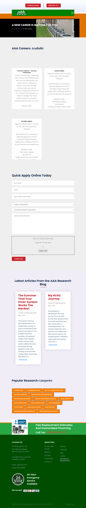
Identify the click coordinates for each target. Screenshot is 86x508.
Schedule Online (33, 5)
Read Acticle (23, 360)
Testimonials (48, 458)
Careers (62, 456)
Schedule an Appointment (65, 459)
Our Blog (47, 455)
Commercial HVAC (33, 390)
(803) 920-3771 (54, 5)
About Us (47, 452)
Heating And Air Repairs (22, 399)
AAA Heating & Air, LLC (28, 504)
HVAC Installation (34, 407)
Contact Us (48, 462)
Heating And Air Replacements (45, 399)
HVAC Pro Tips (50, 407)
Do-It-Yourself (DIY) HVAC (54, 390)
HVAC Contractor (37, 403)
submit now (18, 259)
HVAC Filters (18, 407)
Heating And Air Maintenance (41, 394)
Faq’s (61, 453)
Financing (63, 450)
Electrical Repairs (20, 394)
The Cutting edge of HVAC (48, 411)
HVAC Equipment (54, 403)
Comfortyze (18, 390)
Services (63, 446)
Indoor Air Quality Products (24, 411)
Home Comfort (66, 399)
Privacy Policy (69, 504)
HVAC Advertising (20, 403)
